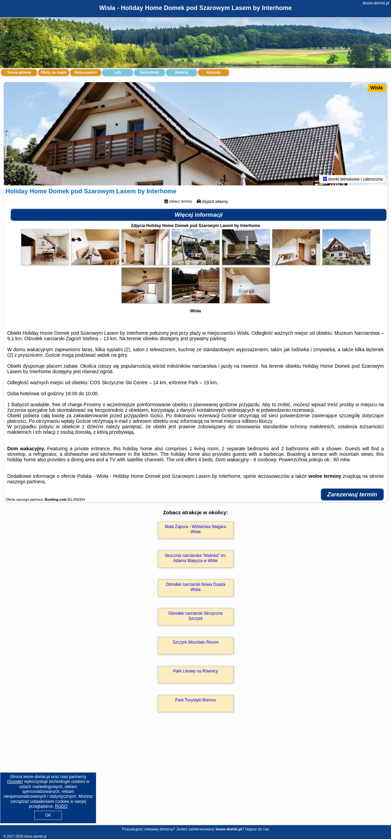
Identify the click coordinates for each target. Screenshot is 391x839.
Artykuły (213, 72)
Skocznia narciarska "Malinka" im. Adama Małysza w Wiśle (196, 558)
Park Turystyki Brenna (195, 700)
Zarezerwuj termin (352, 494)
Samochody (150, 72)
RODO (61, 806)
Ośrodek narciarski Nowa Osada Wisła (195, 587)
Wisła (376, 87)
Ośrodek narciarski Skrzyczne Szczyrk (195, 616)
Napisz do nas (257, 829)
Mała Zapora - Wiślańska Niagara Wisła (195, 529)
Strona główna (19, 72)
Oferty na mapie (54, 72)
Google (15, 781)
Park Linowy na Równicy (195, 671)
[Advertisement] (195, 776)
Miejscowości (86, 72)
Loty (117, 72)
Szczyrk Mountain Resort (195, 642)
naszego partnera (26, 481)
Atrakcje (181, 72)
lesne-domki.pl (376, 3)
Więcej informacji (199, 215)
